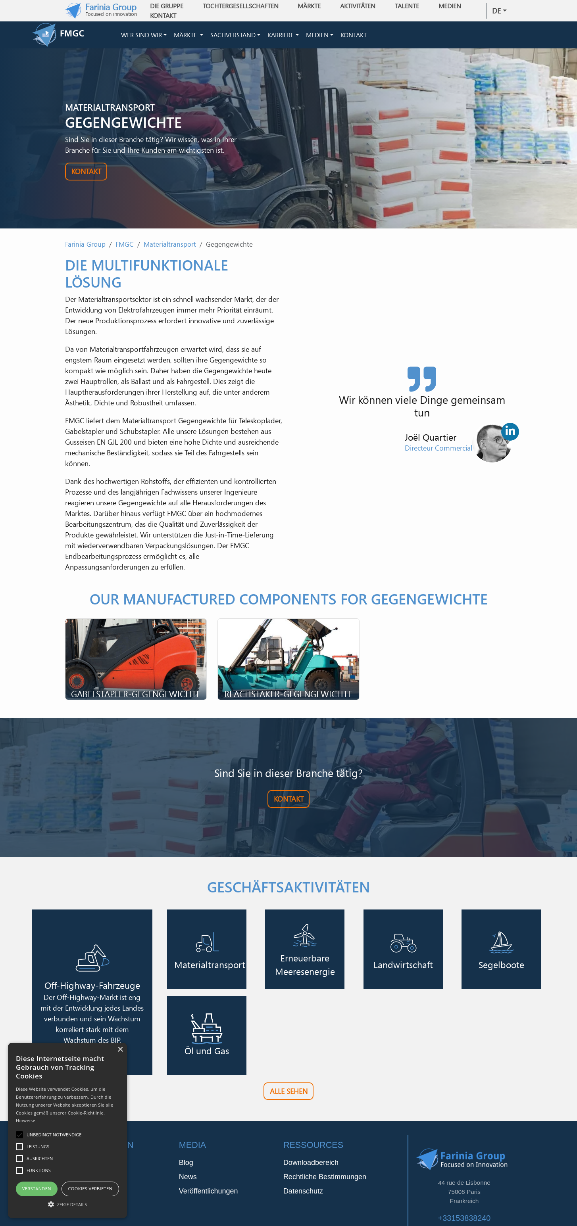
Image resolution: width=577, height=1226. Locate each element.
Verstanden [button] (36, 1188)
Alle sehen (289, 1091)
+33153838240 (464, 1218)
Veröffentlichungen (208, 1191)
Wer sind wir (141, 35)
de (496, 10)
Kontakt (163, 15)
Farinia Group (85, 244)
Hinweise (25, 1120)
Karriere (280, 35)
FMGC (124, 244)
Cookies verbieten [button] (90, 1188)
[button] (67, 1204)
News (188, 1177)
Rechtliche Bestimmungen (324, 1177)
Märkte (186, 35)
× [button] (120, 1050)
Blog (186, 1163)
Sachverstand (233, 35)
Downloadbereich (311, 1163)
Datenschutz (303, 1191)
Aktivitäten (357, 6)
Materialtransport (170, 244)
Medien (317, 35)
